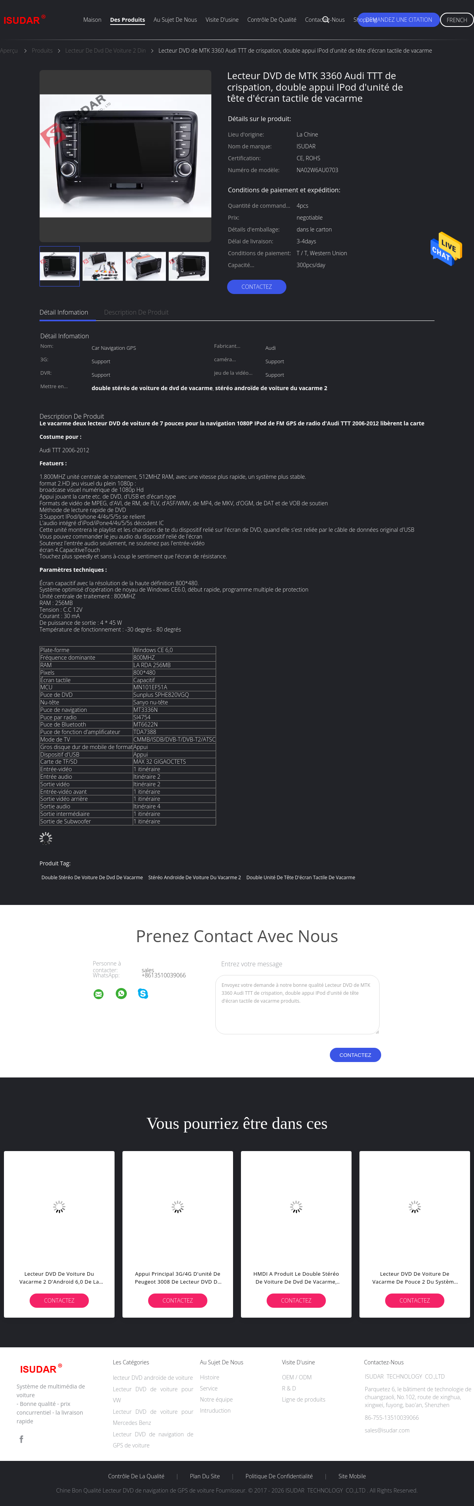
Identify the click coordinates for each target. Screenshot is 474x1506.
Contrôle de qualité (271, 19)
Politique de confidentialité (279, 1476)
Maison (92, 19)
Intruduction (215, 1410)
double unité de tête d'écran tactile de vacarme (300, 877)
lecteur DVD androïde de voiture (153, 1377)
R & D (289, 1388)
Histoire (209, 1377)
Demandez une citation (398, 19)
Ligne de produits (303, 1399)
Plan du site (205, 1476)
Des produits (127, 19)
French (457, 20)
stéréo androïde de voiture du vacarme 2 (194, 877)
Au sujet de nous (175, 19)
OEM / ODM (297, 1377)
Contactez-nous (325, 19)
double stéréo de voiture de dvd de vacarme (92, 877)
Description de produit (136, 312)
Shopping (365, 19)
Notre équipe (216, 1399)
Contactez (256, 286)
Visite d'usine (222, 19)
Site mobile (352, 1476)
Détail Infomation (64, 312)
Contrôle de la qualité (136, 1476)
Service (209, 1388)
